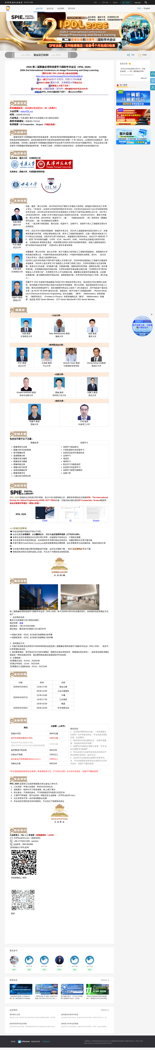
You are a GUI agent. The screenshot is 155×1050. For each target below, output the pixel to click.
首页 (95, 2)
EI (70, 520)
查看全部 (144, 78)
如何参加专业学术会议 (69, 1014)
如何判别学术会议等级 (18, 1024)
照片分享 (71, 8)
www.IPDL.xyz (27, 111)
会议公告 (50, 8)
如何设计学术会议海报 (69, 1024)
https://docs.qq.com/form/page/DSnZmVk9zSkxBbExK (59, 76)
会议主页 (39, 8)
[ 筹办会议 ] (46, 1041)
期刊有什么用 (15, 1014)
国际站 (115, 2)
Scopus (96, 520)
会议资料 (60, 8)
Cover (44, 520)
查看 (21, 623)
